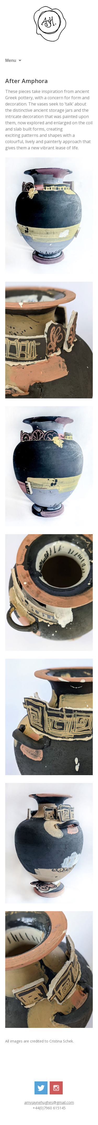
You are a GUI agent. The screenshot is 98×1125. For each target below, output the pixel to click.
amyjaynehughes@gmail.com (49, 1102)
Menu (10, 60)
